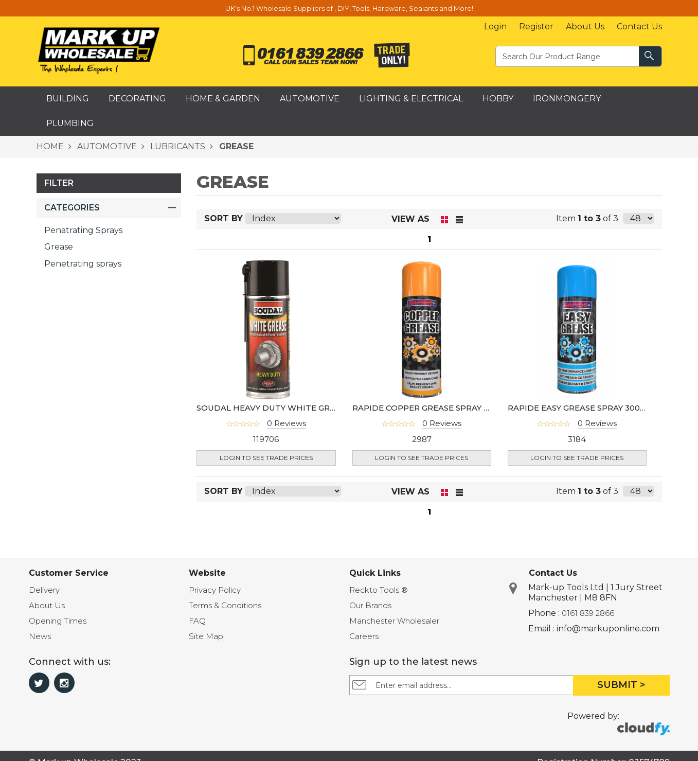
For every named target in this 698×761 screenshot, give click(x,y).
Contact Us (639, 26)
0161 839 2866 (588, 613)
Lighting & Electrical (411, 98)
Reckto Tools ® (378, 590)
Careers (364, 636)
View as (410, 219)
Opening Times (57, 621)
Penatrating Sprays (83, 230)
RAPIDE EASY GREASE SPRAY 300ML (580, 408)
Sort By (223, 218)
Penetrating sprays (82, 264)
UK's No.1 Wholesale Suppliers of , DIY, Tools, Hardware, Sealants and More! (349, 8)
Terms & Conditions (225, 605)
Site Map (206, 636)
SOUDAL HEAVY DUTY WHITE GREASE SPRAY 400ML (302, 408)
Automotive (309, 98)
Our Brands (370, 605)
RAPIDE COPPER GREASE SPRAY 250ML (431, 408)
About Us (585, 26)
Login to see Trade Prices (266, 458)
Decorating (137, 98)
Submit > (621, 685)
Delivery (44, 590)
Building (67, 98)
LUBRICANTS (176, 146)
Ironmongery (567, 98)
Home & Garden (223, 98)
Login (495, 26)
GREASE (235, 146)
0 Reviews (286, 423)
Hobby (497, 98)
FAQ (197, 621)
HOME (50, 146)
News (40, 636)
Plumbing (70, 123)
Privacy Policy (215, 590)
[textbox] (567, 55)
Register (536, 26)
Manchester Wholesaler (394, 621)
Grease (58, 247)
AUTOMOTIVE (106, 146)
